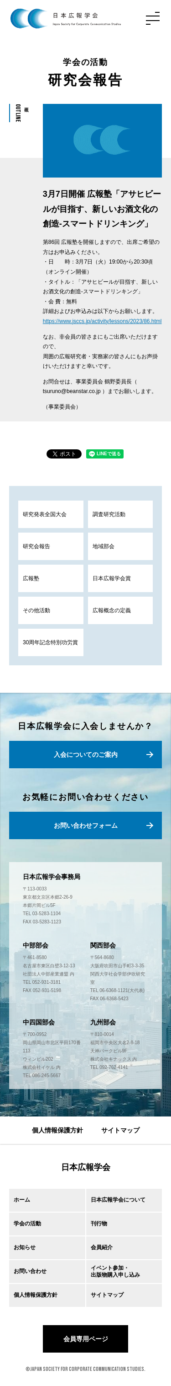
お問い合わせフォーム (86, 825)
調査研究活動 (109, 514)
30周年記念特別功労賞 (50, 642)
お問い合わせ (30, 1271)
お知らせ (25, 1247)
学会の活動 (27, 1223)
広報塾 (31, 578)
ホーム (22, 1200)
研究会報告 (36, 546)
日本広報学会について (118, 1200)
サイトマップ (120, 1130)
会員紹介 (102, 1247)
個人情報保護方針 (57, 1130)
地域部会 (103, 546)
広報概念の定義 (112, 610)
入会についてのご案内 (86, 754)
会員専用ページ (85, 1339)
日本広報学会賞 (112, 578)
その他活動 (36, 610)
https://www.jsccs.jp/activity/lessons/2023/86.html (102, 321)
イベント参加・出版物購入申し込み (115, 1271)
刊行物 (99, 1223)
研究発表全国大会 (45, 514)
